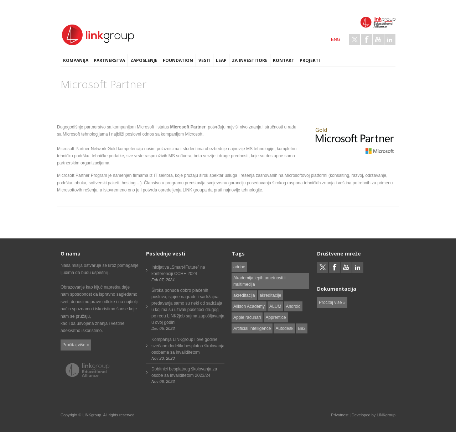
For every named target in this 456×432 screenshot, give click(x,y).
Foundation (178, 60)
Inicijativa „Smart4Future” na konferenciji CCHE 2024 (178, 270)
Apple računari (247, 317)
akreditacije (270, 295)
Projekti (310, 60)
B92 (301, 328)
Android (293, 306)
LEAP (221, 60)
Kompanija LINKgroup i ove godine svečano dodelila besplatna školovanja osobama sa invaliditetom (187, 346)
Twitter (354, 39)
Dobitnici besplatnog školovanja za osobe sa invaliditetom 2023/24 (184, 372)
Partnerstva (109, 60)
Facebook (366, 39)
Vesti (204, 60)
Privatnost (339, 415)
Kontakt (283, 60)
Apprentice (275, 317)
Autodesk (284, 328)
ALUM (275, 306)
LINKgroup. (92, 415)
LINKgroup (386, 415)
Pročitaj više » (75, 344)
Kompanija (75, 60)
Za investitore (250, 60)
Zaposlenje (143, 60)
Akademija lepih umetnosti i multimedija (259, 281)
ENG (335, 39)
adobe (239, 266)
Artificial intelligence (252, 328)
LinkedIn (389, 39)
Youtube (378, 39)
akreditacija (244, 295)
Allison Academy (249, 306)
